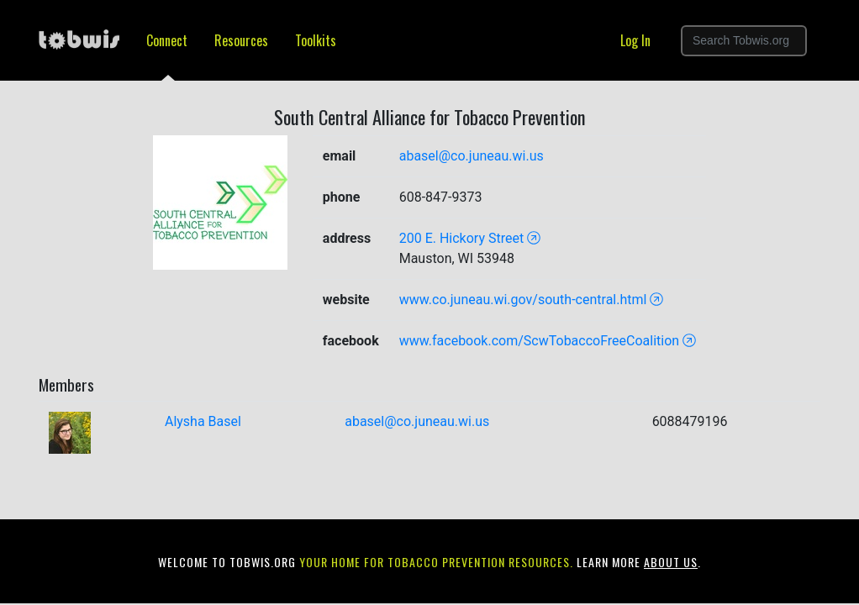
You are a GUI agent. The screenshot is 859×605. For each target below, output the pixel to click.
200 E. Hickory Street (469, 238)
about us (671, 562)
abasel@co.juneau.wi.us (471, 156)
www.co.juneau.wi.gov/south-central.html (531, 300)
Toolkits (315, 40)
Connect (166, 40)
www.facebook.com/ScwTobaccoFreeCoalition (548, 341)
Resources (241, 40)
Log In (635, 40)
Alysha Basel (203, 421)
